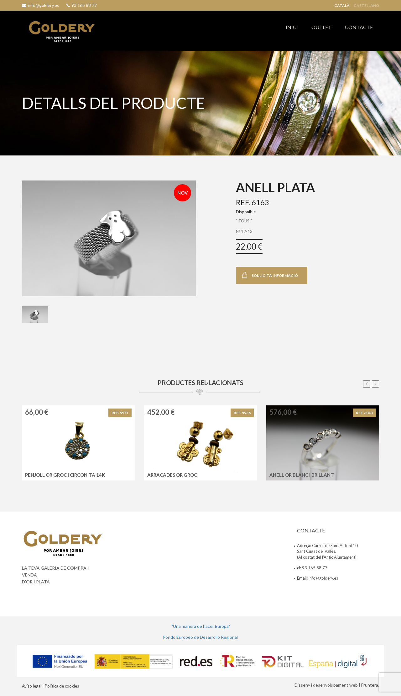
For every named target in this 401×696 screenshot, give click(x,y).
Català (342, 6)
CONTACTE (359, 27)
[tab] (35, 314)
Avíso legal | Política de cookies (50, 685)
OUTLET (321, 27)
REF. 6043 (364, 412)
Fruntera (369, 685)
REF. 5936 (242, 412)
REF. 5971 (120, 412)
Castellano (366, 6)
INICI (292, 27)
